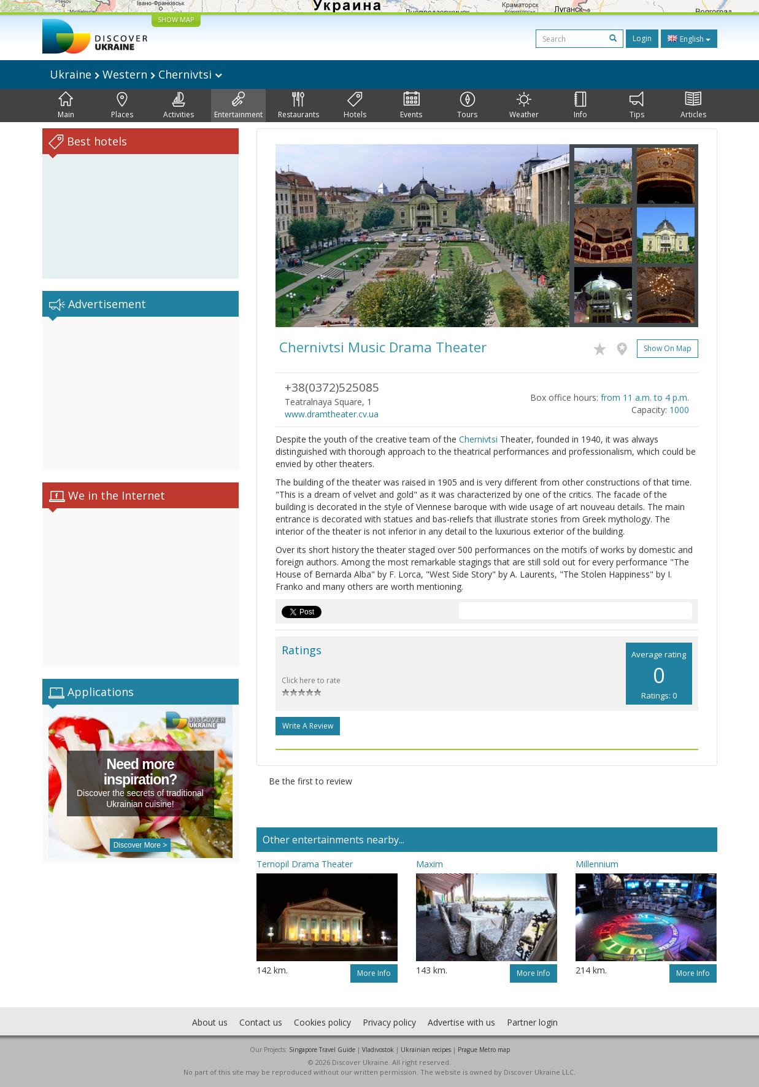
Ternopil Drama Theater (304, 864)
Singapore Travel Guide (322, 1049)
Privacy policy (389, 1022)
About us (210, 1022)
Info (580, 105)
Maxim (429, 864)
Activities (178, 105)
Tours (467, 105)
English (689, 38)
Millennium (597, 864)
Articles (693, 105)
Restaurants (298, 105)
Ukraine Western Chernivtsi (136, 74)
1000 (679, 410)
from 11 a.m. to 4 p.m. (645, 397)
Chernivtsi (478, 439)
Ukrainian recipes (426, 1049)
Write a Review (307, 726)
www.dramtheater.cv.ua (332, 414)
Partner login (532, 1022)
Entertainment (238, 105)
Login (642, 38)
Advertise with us (461, 1022)
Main (66, 105)
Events (411, 105)
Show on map (668, 348)
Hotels (355, 105)
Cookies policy (322, 1022)
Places (122, 105)
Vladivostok (378, 1049)
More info (374, 973)
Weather (524, 105)
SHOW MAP (176, 19)
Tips (637, 105)
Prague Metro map (484, 1049)
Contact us (260, 1022)
